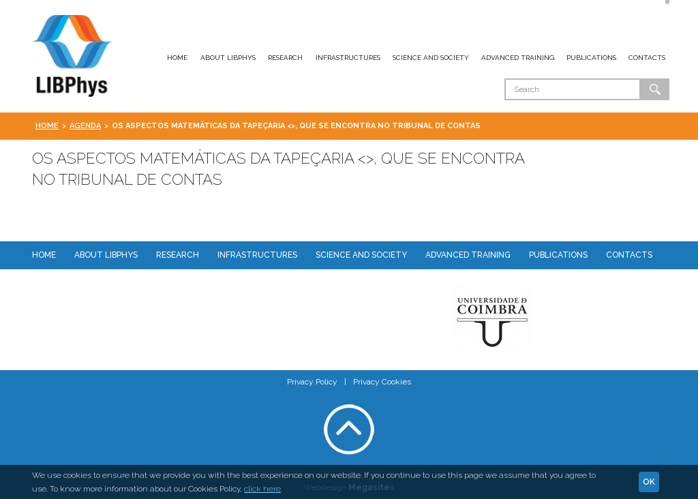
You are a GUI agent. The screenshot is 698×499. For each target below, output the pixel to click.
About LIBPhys (228, 57)
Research (285, 57)
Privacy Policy (312, 382)
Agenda (85, 125)
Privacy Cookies (382, 382)
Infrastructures (348, 57)
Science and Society (431, 57)
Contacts (646, 57)
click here (262, 489)
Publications (591, 57)
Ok (655, 89)
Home (177, 57)
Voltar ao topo (349, 429)
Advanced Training (517, 57)
